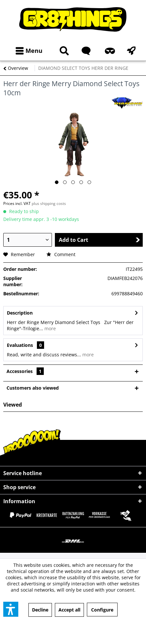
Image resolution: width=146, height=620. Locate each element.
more (49, 328)
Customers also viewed (33, 388)
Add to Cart (99, 239)
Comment (60, 254)
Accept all (69, 610)
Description (20, 313)
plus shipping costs (49, 203)
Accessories (25, 371)
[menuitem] (27, 50)
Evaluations (20, 345)
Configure (102, 610)
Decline (40, 610)
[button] (10, 609)
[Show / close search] (63, 50)
